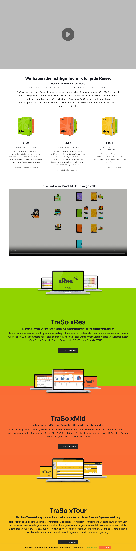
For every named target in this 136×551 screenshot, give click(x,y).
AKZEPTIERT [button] (105, 547)
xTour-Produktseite (114, 167)
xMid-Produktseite (72, 170)
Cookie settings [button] (91, 547)
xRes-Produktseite (30, 167)
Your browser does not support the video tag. (68, 34)
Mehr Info (18, 167)
